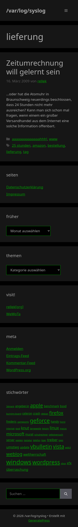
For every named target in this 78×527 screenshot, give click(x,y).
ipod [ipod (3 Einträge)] (17, 428)
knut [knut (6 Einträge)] (25, 427)
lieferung (13, 151)
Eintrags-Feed (17, 355)
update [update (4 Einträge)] (24, 447)
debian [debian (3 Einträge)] (44, 413)
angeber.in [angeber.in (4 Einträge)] (22, 406)
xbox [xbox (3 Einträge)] (63, 463)
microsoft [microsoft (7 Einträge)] (15, 434)
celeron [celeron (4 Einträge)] (27, 413)
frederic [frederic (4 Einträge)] (11, 422)
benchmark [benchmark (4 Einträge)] (51, 406)
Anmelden (14, 348)
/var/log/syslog (26, 10)
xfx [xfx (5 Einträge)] (69, 463)
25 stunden (21, 145)
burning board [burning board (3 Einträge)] (13, 413)
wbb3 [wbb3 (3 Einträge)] (68, 447)
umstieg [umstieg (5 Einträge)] (12, 447)
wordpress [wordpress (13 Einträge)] (46, 462)
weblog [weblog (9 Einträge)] (14, 454)
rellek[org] (14, 306)
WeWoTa (13, 313)
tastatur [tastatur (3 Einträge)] (28, 440)
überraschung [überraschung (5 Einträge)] (17, 469)
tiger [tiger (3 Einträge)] (43, 440)
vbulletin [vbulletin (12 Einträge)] (41, 446)
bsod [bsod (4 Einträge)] (63, 406)
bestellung (56, 145)
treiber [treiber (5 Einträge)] (52, 440)
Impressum (15, 194)
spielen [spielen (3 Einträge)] (19, 440)
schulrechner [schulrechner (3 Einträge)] (41, 434)
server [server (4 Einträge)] (10, 440)
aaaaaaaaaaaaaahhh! (29, 139)
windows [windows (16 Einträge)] (18, 462)
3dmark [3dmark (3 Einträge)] (10, 406)
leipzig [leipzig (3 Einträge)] (45, 428)
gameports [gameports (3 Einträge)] (23, 421)
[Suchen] (66, 494)
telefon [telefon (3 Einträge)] (36, 440)
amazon (39, 145)
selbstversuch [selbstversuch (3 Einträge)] (56, 434)
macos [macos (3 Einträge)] (63, 428)
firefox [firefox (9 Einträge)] (56, 413)
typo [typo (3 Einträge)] (61, 440)
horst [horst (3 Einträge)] (62, 421)
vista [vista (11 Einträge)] (58, 446)
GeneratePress (39, 520)
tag (25, 151)
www (53, 139)
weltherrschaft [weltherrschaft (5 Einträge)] (34, 454)
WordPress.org (18, 369)
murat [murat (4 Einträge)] (29, 434)
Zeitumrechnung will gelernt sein (34, 67)
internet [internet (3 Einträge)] (10, 428)
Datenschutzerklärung (24, 187)
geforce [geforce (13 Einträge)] (40, 420)
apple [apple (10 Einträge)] (36, 405)
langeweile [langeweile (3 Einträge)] (35, 428)
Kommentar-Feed (20, 362)
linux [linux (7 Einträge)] (54, 428)
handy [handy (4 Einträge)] (55, 422)
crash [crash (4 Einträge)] (36, 413)
